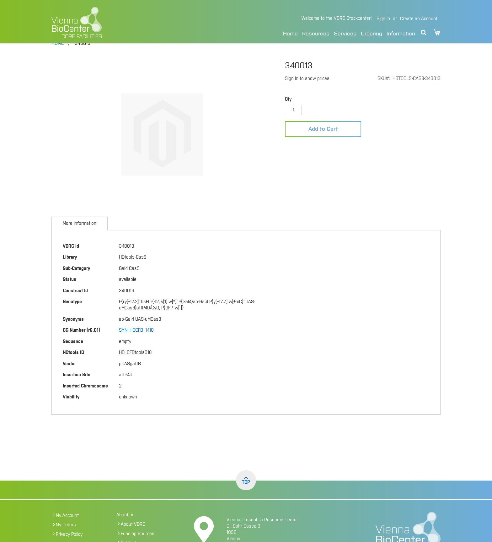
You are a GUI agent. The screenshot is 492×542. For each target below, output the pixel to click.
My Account (67, 529)
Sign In (383, 19)
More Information (79, 236)
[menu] (349, 32)
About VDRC (133, 537)
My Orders (66, 538)
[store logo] (119, 22)
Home (290, 34)
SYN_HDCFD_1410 (136, 343)
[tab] (79, 237)
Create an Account (418, 19)
